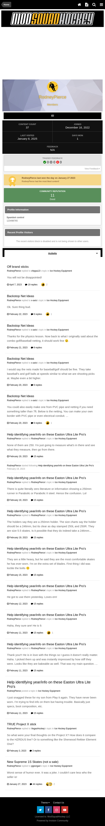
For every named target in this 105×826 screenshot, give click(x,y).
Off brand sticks (18, 266)
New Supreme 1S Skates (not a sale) (32, 762)
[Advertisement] (46, 54)
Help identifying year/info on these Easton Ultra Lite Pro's (46, 434)
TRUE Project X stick (21, 724)
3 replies (35, 750)
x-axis (34, 300)
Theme (45, 802)
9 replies (36, 314)
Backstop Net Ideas (20, 296)
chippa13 (35, 271)
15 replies (37, 456)
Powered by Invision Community (52, 820)
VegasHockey (38, 728)
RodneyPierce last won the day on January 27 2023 (48, 178)
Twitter (40, 809)
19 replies (31, 284)
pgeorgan (35, 766)
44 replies (36, 784)
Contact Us (58, 802)
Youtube (64, 809)
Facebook (48, 809)
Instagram (56, 809)
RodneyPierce (14, 271)
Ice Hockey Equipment (61, 271)
